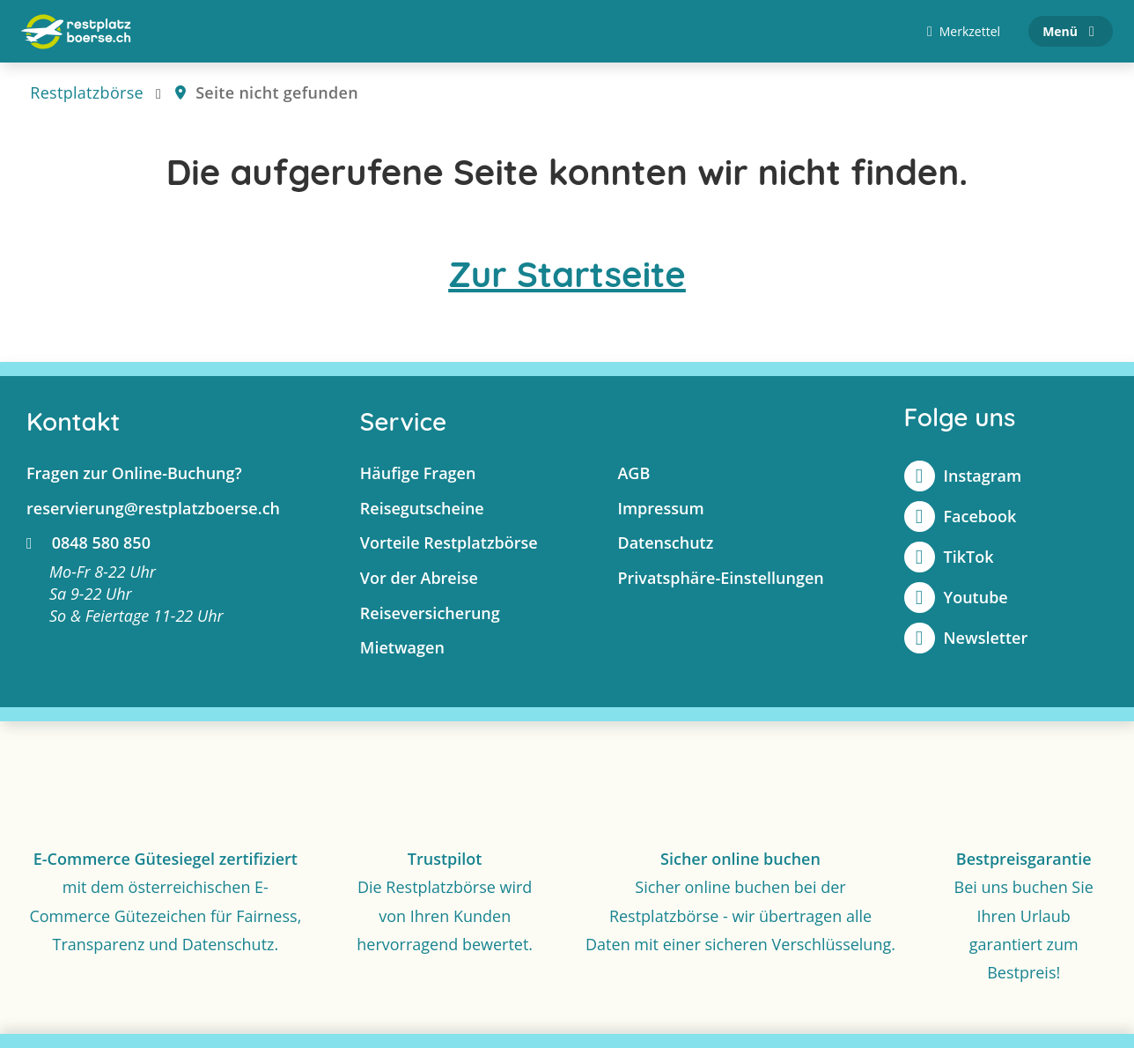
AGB (633, 473)
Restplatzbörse (87, 93)
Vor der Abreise (419, 578)
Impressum (660, 508)
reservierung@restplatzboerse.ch (153, 508)
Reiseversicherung (430, 613)
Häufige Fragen (418, 473)
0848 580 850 (88, 543)
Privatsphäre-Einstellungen (720, 578)
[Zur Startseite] (76, 31)
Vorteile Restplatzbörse (449, 543)
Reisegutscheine (422, 508)
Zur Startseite (567, 275)
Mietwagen (402, 648)
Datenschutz (665, 543)
